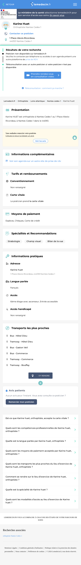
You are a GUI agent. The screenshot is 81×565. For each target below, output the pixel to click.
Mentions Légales (11, 548)
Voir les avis (40, 141)
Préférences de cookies (36, 551)
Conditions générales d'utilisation (31, 548)
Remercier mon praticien (21, 402)
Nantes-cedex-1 (54, 101)
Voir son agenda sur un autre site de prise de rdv (33, 161)
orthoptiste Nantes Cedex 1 (12, 536)
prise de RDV (32, 59)
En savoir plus (57, 15)
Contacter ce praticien (18, 33)
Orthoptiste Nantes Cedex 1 (27, 27)
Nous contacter (20, 551)
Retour (10, 4)
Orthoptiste (23, 101)
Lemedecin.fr (9, 101)
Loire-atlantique (38, 101)
